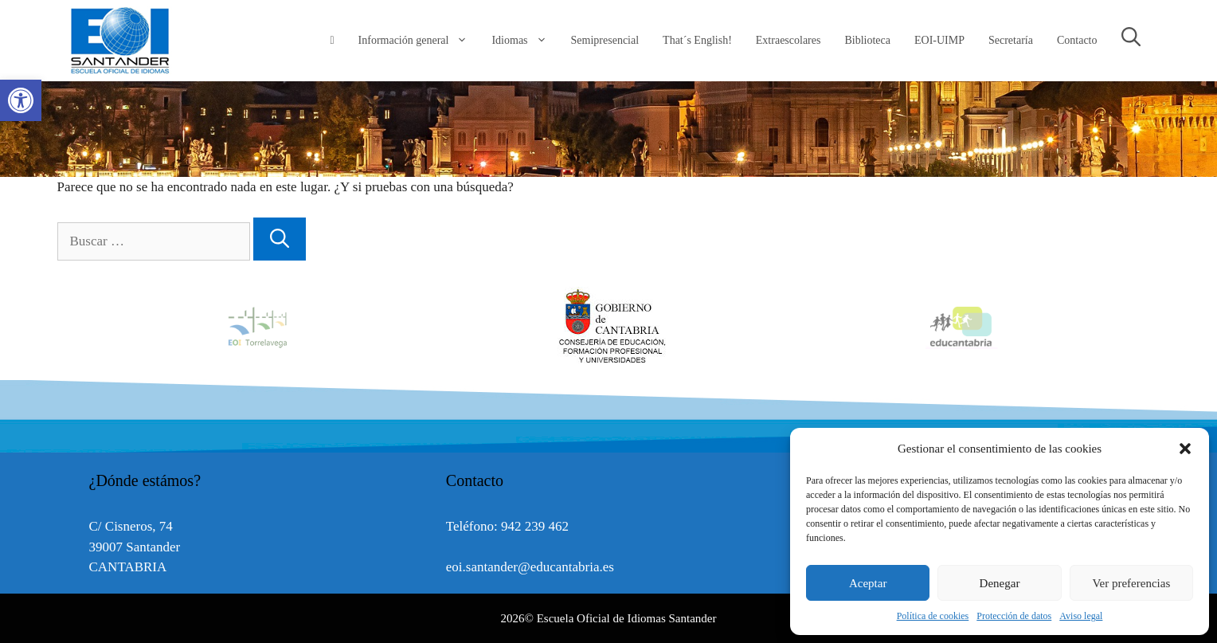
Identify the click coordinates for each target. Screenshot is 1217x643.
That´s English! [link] (697, 40)
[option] (609, 326)
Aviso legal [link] (1080, 615)
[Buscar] (279, 239)
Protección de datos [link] (1013, 615)
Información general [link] (419, 41)
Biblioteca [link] (867, 40)
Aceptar (867, 583)
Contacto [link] (1077, 40)
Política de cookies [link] (933, 615)
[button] (1185, 449)
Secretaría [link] (1010, 40)
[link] (20, 100)
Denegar (1000, 583)
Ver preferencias (1131, 583)
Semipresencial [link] (605, 40)
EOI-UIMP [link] (939, 40)
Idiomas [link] (524, 41)
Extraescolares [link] (788, 40)
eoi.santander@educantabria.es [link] (530, 566)
